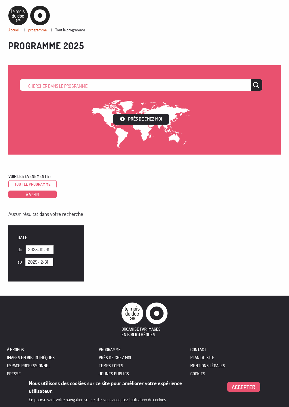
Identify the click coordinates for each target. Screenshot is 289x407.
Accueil (14, 30)
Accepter (243, 387)
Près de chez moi (145, 119)
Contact (198, 349)
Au (20, 262)
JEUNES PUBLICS (114, 373)
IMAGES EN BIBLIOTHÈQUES (31, 357)
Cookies (197, 373)
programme (37, 30)
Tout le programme (70, 30)
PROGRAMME (110, 349)
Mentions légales (207, 365)
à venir (32, 194)
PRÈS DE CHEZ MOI (115, 357)
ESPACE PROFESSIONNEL (28, 365)
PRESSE (14, 373)
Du (20, 249)
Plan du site (202, 357)
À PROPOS (15, 349)
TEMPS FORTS (111, 365)
